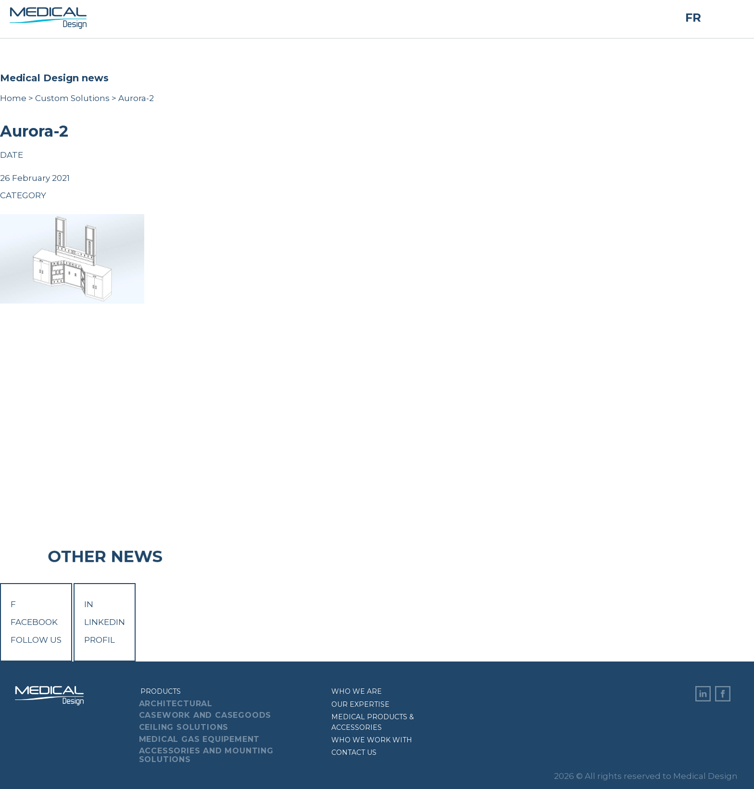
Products (160, 691)
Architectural (176, 703)
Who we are (356, 691)
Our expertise (360, 704)
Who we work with (371, 740)
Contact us (354, 752)
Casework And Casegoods (205, 715)
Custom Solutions (72, 98)
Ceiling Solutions (184, 727)
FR (693, 18)
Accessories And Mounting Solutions (206, 755)
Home (13, 98)
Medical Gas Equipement (199, 739)
